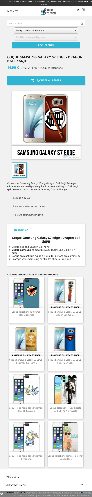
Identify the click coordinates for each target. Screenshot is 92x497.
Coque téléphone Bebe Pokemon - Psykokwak (26, 457)
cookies (87, 492)
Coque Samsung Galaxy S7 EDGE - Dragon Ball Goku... (65, 313)
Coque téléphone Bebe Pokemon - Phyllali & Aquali (26, 409)
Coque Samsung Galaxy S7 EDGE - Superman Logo (65, 361)
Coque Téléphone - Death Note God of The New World (65, 409)
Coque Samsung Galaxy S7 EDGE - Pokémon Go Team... (26, 361)
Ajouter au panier (46, 80)
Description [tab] (21, 230)
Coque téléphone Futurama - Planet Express (26, 313)
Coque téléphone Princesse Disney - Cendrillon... (65, 457)
